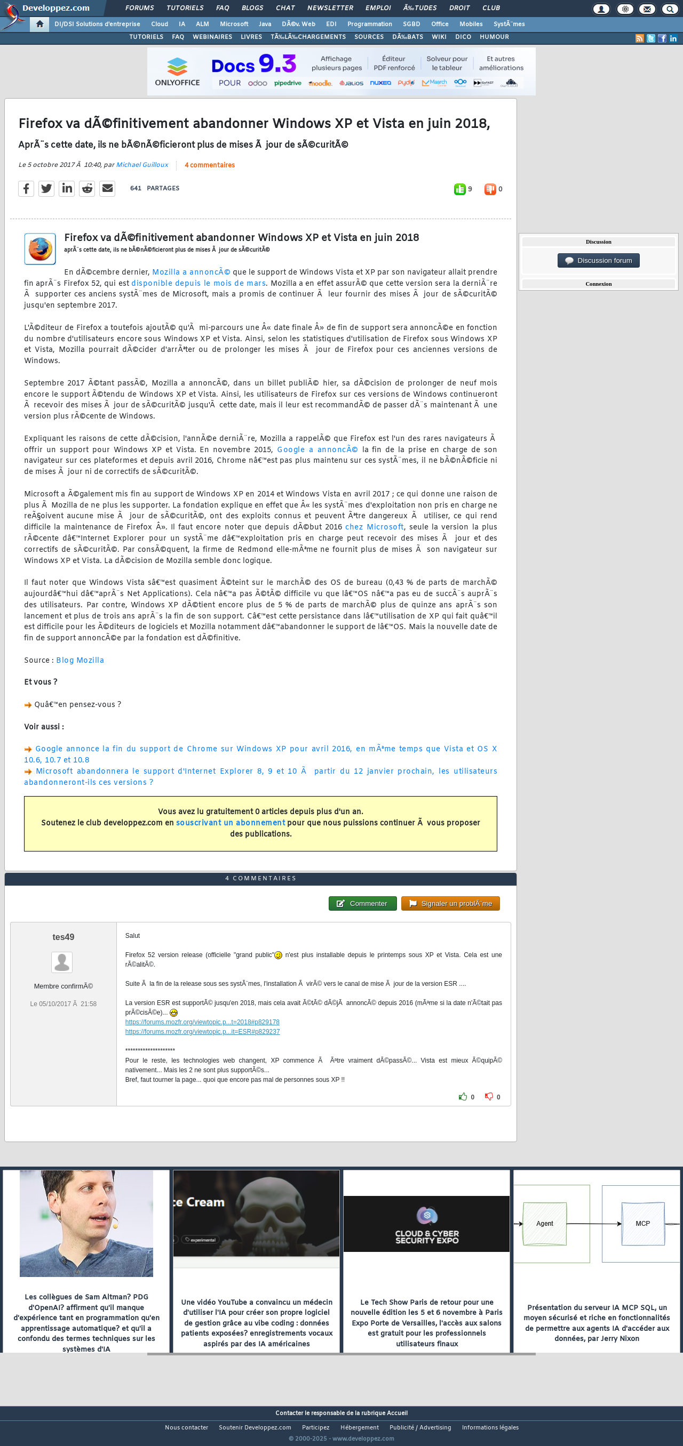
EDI (331, 24)
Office (440, 24)
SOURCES (369, 37)
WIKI (439, 37)
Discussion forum (598, 260)
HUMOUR (494, 37)
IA (182, 24)
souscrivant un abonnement (230, 830)
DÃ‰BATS (407, 37)
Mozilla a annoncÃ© (191, 279)
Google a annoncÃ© (317, 457)
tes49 (63, 957)
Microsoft (234, 24)
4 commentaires (210, 172)
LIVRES (251, 37)
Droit (459, 8)
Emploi (378, 8)
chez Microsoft (374, 534)
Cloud (159, 24)
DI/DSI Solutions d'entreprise (97, 24)
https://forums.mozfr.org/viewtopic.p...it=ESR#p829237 (202, 1052)
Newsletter (330, 8)
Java (265, 24)
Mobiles (471, 24)
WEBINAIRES (212, 37)
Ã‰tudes (420, 8)
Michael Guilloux (142, 171)
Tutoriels (184, 8)
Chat (285, 8)
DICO (463, 37)
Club (491, 8)
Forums (139, 8)
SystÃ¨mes (509, 24)
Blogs (252, 8)
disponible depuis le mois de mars (198, 290)
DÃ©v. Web (298, 24)
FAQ (222, 8)
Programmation (369, 24)
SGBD (411, 24)
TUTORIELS (146, 37)
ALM (202, 24)
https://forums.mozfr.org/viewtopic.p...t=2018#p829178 (202, 1042)
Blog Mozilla (80, 667)
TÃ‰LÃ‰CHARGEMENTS (308, 37)
